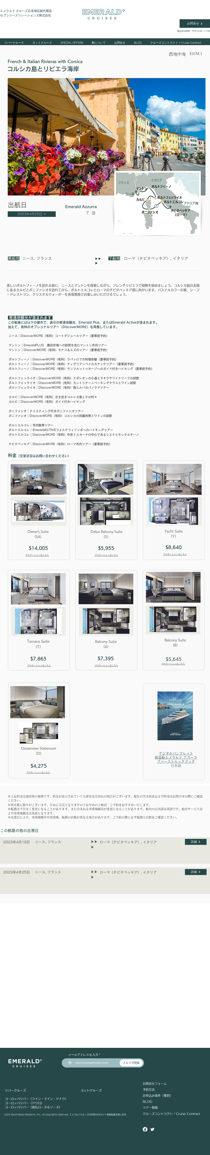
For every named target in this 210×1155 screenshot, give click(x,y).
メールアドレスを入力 (83, 1054)
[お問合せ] (195, 23)
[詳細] (196, 842)
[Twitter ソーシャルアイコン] (152, 1129)
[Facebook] (145, 1129)
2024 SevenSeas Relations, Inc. (22, 1115)
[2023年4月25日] (32, 214)
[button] (42, 42)
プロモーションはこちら (37, 555)
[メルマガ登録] (131, 1062)
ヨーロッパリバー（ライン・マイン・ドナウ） (36, 1098)
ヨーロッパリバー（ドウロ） (24, 1103)
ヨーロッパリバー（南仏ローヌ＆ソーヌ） (33, 1107)
